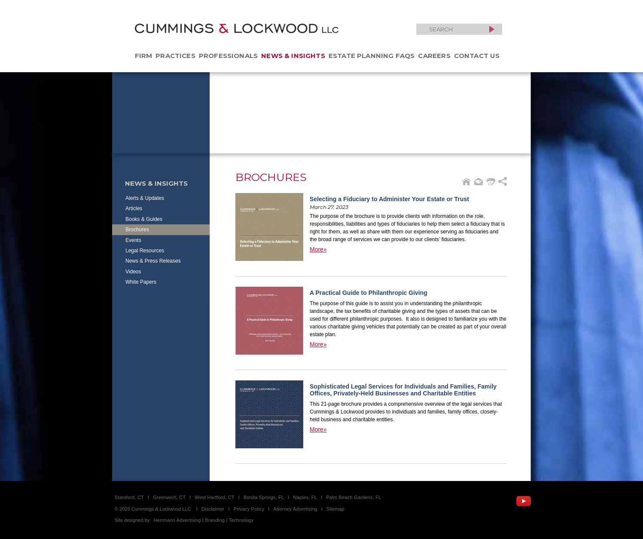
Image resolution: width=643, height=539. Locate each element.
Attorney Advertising (295, 508)
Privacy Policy (249, 508)
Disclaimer (213, 508)
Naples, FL (305, 497)
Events (133, 240)
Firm (143, 56)
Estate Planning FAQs (372, 56)
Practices (175, 56)
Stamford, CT (129, 497)
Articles (133, 208)
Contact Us (477, 56)
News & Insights (293, 56)
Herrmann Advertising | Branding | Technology (204, 520)
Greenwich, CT (169, 497)
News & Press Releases (153, 261)
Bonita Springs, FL (264, 497)
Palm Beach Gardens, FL (353, 497)
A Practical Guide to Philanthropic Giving (368, 292)
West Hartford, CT (215, 497)
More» (318, 249)
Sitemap (335, 508)
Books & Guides (143, 219)
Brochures (137, 230)
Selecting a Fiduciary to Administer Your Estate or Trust (389, 199)
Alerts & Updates (144, 198)
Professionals (228, 56)
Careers (434, 56)
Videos (133, 272)
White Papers (140, 282)
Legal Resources (144, 251)
